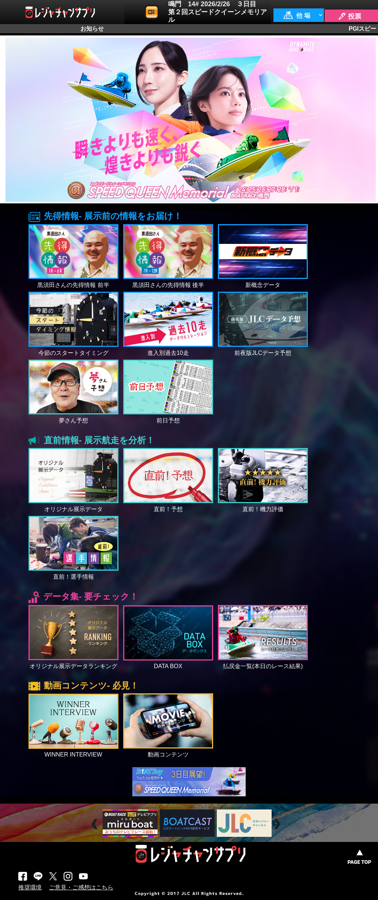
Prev (95, 824)
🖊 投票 (349, 16)
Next (278, 824)
